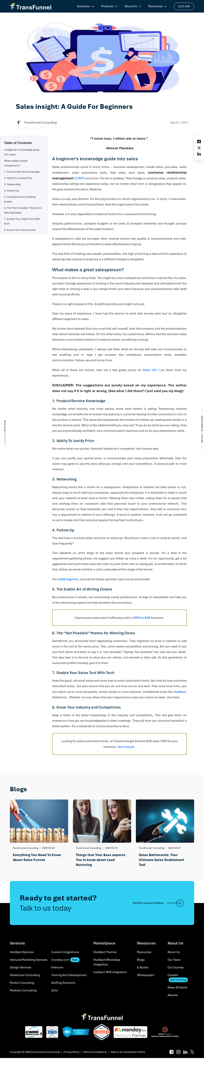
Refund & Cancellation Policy (128, 1052)
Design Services (20, 967)
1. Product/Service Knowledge (22, 171)
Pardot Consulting (22, 983)
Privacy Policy (71, 1052)
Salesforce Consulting (25, 975)
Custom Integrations (65, 952)
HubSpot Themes (105, 952)
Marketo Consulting (23, 990)
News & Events (177, 987)
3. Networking (12, 184)
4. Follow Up (11, 190)
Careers (178, 977)
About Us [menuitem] (131, 6)
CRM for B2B (141, 618)
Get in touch (126, 747)
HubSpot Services (22, 952)
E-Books (142, 967)
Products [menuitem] (107, 6)
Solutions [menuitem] (83, 6)
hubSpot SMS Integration (110, 972)
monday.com (65, 959)
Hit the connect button (158, 903)
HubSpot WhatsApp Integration (106, 962)
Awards (173, 995)
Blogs (141, 960)
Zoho (54, 990)
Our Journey (176, 967)
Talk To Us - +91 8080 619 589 (202, 429)
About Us (174, 952)
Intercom (57, 967)
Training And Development (69, 975)
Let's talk (184, 6)
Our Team (174, 960)
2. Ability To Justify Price (18, 178)
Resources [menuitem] (155, 6)
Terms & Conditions (95, 1052)
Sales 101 (150, 370)
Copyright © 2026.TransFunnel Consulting (35, 1052)
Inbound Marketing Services (28, 960)
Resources (144, 952)
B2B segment (69, 579)
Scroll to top (5, 425)
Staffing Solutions (63, 983)
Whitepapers (145, 975)
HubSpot (179, 692)
